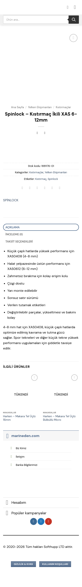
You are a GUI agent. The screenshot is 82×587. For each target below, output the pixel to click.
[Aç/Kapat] (7, 435)
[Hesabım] (69, 7)
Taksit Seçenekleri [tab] (19, 241)
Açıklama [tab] (13, 227)
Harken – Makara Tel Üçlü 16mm (19, 418)
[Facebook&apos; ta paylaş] (29, 188)
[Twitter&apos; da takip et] (41, 521)
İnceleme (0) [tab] (14, 234)
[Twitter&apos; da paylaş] (37, 188)
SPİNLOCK (10, 200)
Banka (26, 465)
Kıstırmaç (40, 179)
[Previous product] (45, 133)
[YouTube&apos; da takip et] (48, 521)
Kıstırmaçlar (63, 107)
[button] (76, 7)
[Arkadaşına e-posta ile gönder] (44, 188)
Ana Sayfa (17, 107)
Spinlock (53, 179)
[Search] (74, 19)
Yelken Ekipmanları (40, 107)
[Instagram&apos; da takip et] (33, 521)
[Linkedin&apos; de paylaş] (59, 188)
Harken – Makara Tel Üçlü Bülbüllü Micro (59, 418)
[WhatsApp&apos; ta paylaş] (22, 188)
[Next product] (37, 133)
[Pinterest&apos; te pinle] (52, 188)
